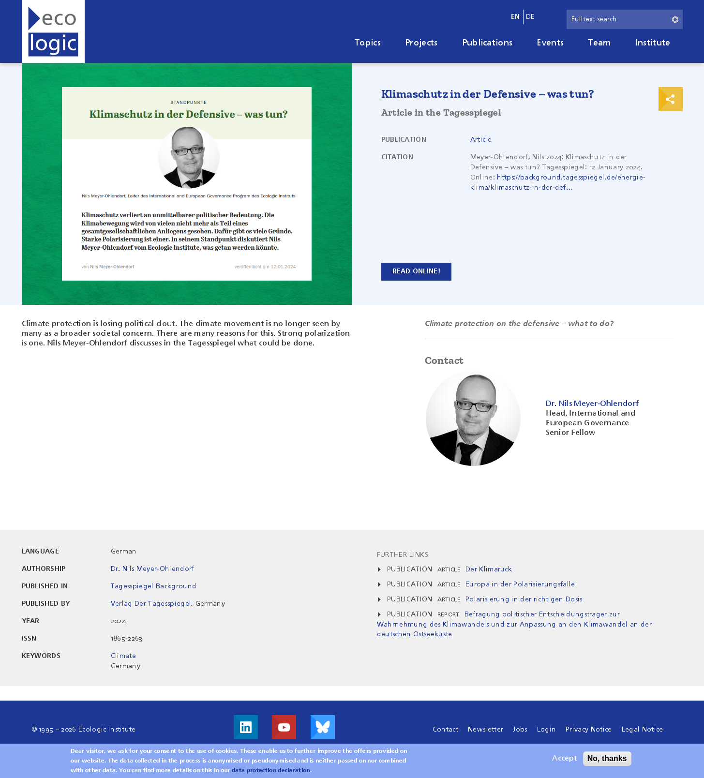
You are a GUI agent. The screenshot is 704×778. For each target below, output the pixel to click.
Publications (487, 43)
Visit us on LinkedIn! (246, 727)
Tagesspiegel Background (153, 586)
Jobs (520, 729)
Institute (653, 43)
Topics (368, 43)
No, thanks (607, 761)
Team (599, 43)
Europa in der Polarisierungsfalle (520, 584)
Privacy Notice (589, 729)
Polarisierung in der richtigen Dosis (524, 599)
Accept (564, 761)
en (515, 17)
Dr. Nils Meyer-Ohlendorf (153, 569)
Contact (445, 729)
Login (546, 729)
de (530, 17)
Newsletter (485, 729)
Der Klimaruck (488, 569)
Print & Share (671, 99)
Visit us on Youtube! (284, 727)
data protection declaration (271, 774)
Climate (123, 656)
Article (481, 139)
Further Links (402, 555)
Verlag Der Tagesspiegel (151, 603)
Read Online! (416, 271)
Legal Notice (642, 729)
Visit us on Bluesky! (323, 727)
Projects (421, 43)
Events (550, 43)
